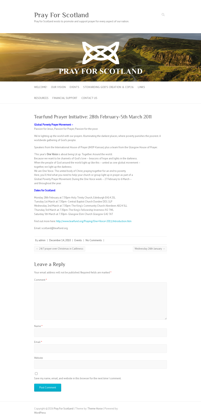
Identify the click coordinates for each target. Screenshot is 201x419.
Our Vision (58, 87)
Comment (40, 280)
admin (42, 240)
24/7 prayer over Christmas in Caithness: (59, 248)
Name (38, 326)
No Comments (94, 240)
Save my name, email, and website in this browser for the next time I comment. (77, 378)
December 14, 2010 (60, 240)
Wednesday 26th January (150, 248)
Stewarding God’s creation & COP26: (108, 87)
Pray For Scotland (61, 15)
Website (38, 358)
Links (141, 87)
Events (74, 87)
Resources (41, 98)
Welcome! (40, 87)
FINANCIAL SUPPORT (64, 98)
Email (38, 342)
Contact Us (89, 98)
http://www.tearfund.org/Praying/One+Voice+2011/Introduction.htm (93, 221)
